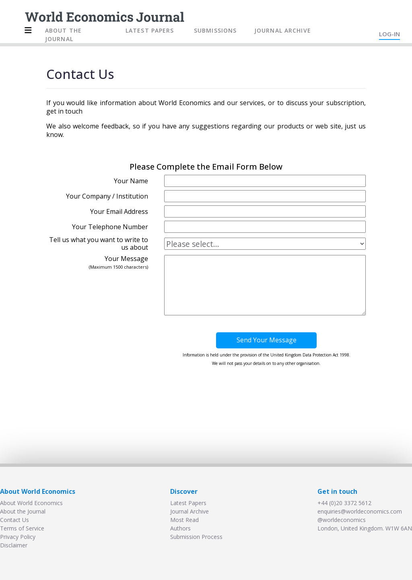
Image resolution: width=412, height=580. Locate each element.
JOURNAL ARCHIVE (282, 30)
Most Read (184, 520)
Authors (180, 528)
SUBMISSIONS (215, 30)
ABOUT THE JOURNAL (63, 35)
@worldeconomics (341, 520)
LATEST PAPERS (150, 30)
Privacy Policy (17, 537)
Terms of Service (22, 528)
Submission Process (196, 537)
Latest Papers (188, 503)
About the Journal (22, 511)
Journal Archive (189, 511)
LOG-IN (389, 34)
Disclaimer (13, 545)
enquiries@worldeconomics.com (359, 511)
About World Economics (31, 503)
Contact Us (14, 520)
